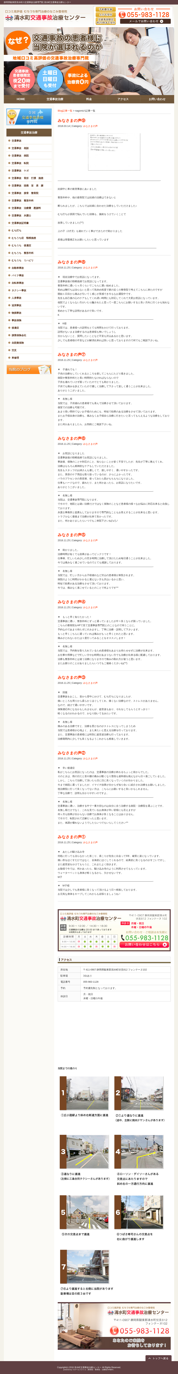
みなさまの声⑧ (71, 262)
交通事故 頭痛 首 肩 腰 (27, 185)
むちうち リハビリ (23, 260)
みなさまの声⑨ (71, 120)
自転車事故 (18, 282)
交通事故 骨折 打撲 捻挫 (27, 178)
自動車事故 (18, 268)
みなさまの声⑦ (71, 354)
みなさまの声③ (71, 677)
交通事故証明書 (20, 223)
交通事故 (16, 140)
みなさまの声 (90, 126)
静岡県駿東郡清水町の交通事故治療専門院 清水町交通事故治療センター (37, 2)
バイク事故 (18, 275)
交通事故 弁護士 (21, 215)
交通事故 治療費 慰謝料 (26, 208)
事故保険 (16, 320)
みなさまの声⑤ (71, 535)
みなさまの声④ (71, 602)
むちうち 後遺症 (21, 245)
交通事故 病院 (20, 155)
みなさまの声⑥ (71, 438)
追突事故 (16, 305)
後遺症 (15, 327)
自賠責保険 (18, 342)
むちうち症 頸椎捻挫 (24, 238)
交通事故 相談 (20, 148)
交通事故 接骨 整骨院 (25, 193)
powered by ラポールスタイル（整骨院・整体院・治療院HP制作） (89, 1370)
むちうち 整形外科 (23, 253)
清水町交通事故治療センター (87, 1367)
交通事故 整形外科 (23, 200)
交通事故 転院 (20, 163)
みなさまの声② (71, 753)
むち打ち (16, 230)
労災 (14, 350)
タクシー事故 (19, 290)
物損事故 (16, 312)
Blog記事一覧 (65, 110)
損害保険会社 (19, 335)
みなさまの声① (71, 837)
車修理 (15, 357)
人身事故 (16, 297)
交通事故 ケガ (20, 170)
